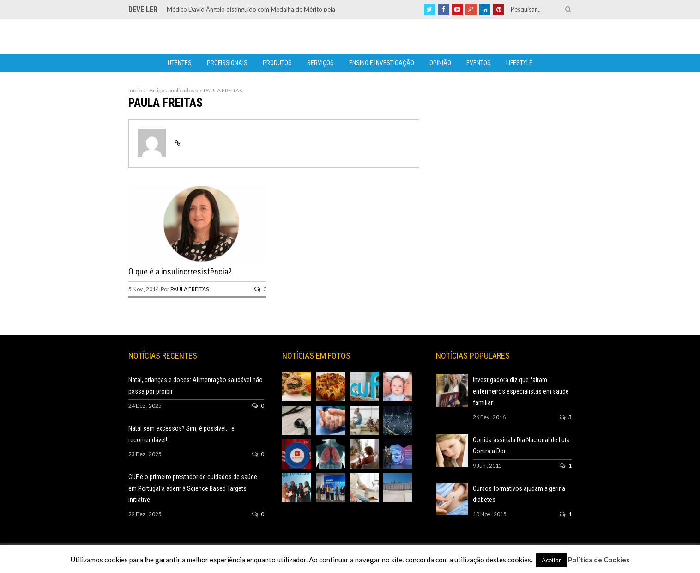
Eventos (478, 63)
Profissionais (227, 63)
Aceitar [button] (551, 560)
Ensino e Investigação (381, 63)
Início (135, 90)
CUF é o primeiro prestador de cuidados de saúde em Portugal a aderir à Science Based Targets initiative (192, 488)
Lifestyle (519, 63)
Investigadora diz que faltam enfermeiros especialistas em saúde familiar (521, 391)
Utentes (180, 63)
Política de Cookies (598, 559)
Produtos (277, 63)
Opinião (440, 63)
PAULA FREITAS (189, 289)
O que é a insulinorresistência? (180, 271)
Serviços (320, 63)
